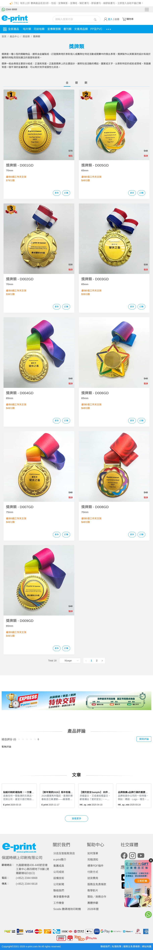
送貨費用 (92, 878)
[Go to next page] (102, 660)
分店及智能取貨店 (64, 853)
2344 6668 (9, 9)
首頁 (4, 36)
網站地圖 (146, 946)
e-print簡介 (59, 859)
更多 (57, 193)
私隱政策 (117, 946)
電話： (5, 878)
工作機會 (58, 902)
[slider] (27, 739)
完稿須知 (92, 859)
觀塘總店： (8, 865)
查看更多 (76, 818)
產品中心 (14, 36)
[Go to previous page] (86, 660)
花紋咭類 (39, 29)
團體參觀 (92, 902)
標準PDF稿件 (95, 865)
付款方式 (92, 872)
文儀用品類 (81, 29)
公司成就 (58, 872)
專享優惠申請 (61, 896)
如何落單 (92, 853)
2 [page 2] (96, 660)
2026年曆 (93, 909)
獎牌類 (36, 36)
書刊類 (67, 29)
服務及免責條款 (96, 884)
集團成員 (58, 865)
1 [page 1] (91, 660)
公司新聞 (58, 884)
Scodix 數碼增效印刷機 (67, 909)
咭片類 (27, 29)
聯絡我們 (58, 890)
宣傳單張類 (54, 29)
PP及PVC (96, 29)
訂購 (66, 193)
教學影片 (92, 890)
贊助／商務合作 (96, 896)
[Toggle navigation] (146, 9)
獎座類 (26, 36)
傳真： (5, 883)
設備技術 (58, 878)
